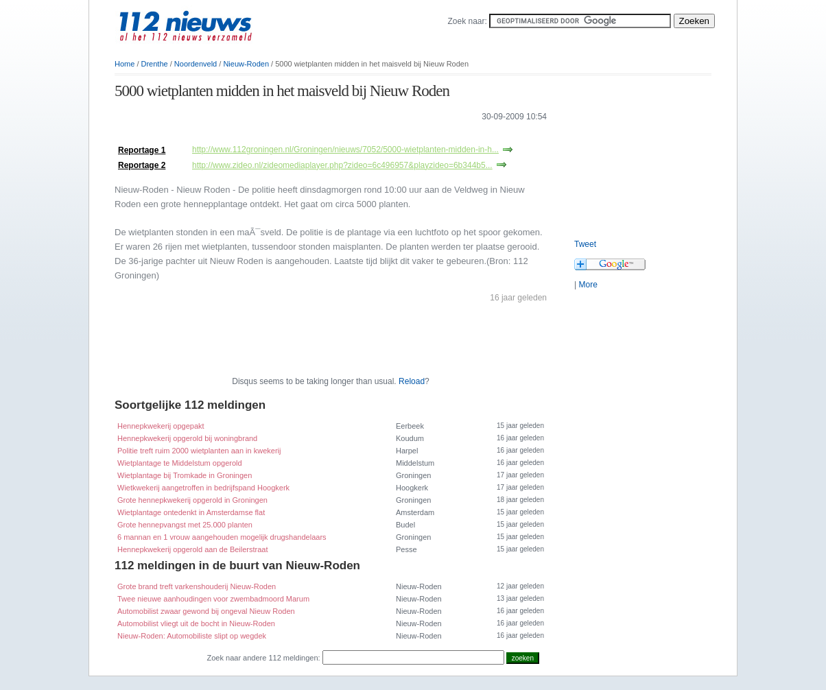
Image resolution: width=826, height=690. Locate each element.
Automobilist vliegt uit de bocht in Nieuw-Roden (196, 623)
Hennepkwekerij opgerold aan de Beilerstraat (192, 549)
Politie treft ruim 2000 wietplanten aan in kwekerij (199, 451)
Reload (412, 381)
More (587, 284)
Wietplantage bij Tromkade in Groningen (184, 475)
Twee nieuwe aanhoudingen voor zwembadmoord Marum (213, 599)
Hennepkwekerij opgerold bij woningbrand (187, 438)
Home (124, 64)
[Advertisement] (275, 136)
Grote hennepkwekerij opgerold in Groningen (192, 500)
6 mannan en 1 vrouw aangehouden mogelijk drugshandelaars (222, 537)
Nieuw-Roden (246, 64)
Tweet (585, 244)
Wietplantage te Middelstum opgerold (179, 463)
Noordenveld (195, 64)
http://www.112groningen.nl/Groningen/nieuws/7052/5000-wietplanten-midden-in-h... (345, 149)
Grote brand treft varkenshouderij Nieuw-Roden (196, 586)
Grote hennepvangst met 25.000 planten (184, 525)
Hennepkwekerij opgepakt (160, 426)
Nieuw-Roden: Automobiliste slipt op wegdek (191, 636)
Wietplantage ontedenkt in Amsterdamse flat (191, 512)
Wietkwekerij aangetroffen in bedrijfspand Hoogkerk (203, 488)
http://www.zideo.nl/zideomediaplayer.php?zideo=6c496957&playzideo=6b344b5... (342, 165)
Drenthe (154, 64)
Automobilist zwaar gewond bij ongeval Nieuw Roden (206, 611)
